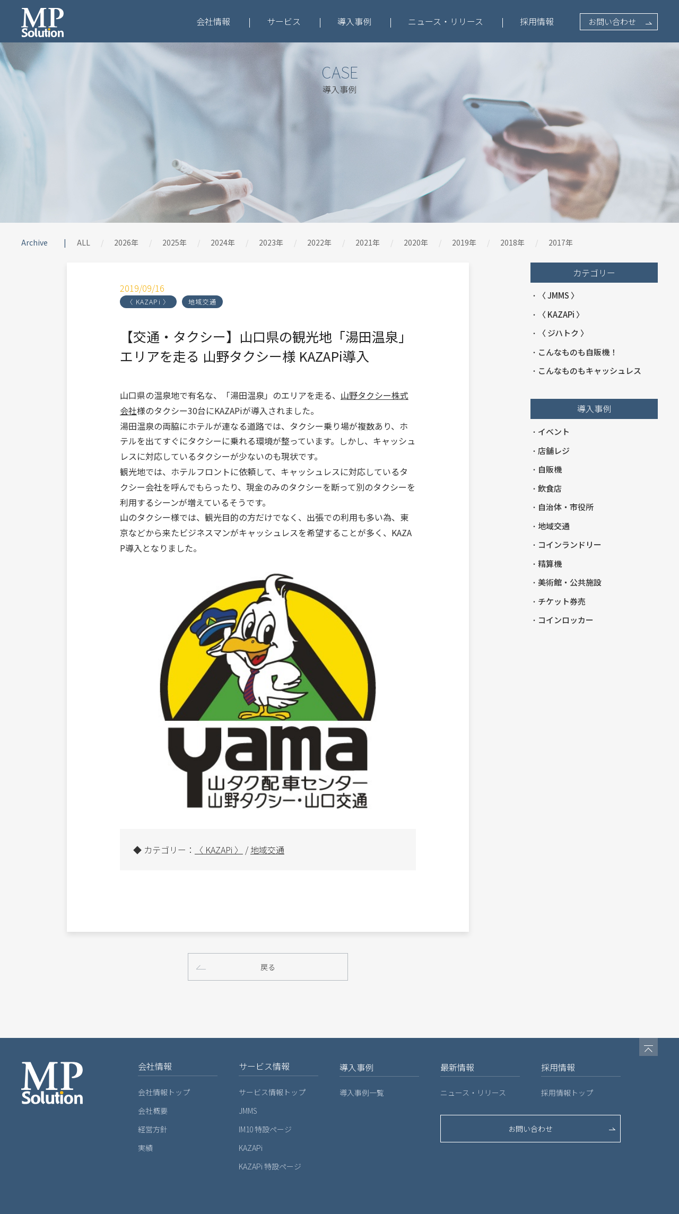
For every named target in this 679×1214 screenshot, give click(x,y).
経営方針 (153, 1099)
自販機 (550, 469)
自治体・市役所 (566, 506)
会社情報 (213, 21)
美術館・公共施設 (570, 582)
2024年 (223, 242)
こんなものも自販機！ (577, 351)
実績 (145, 1118)
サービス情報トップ (272, 1062)
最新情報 (457, 1037)
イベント (554, 431)
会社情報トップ (164, 1062)
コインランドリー (570, 544)
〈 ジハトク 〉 (563, 332)
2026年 (126, 242)
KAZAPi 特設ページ (270, 1136)
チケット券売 (562, 601)
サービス (284, 21)
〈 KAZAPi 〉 (102, 302)
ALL (83, 242)
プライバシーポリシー (167, 1202)
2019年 (464, 242)
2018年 (512, 242)
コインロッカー (566, 619)
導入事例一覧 (362, 1063)
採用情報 (537, 21)
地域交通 (157, 302)
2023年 (271, 242)
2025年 (174, 242)
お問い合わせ (612, 21)
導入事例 (354, 21)
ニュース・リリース (445, 21)
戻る (267, 936)
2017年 (561, 242)
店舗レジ (554, 450)
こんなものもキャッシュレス (589, 370)
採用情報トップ (567, 1063)
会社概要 (153, 1081)
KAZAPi (251, 1118)
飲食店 (550, 488)
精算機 (550, 563)
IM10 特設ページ (265, 1099)
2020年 (416, 242)
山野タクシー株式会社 (337, 395)
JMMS (248, 1081)
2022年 (319, 242)
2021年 (367, 242)
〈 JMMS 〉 (558, 295)
